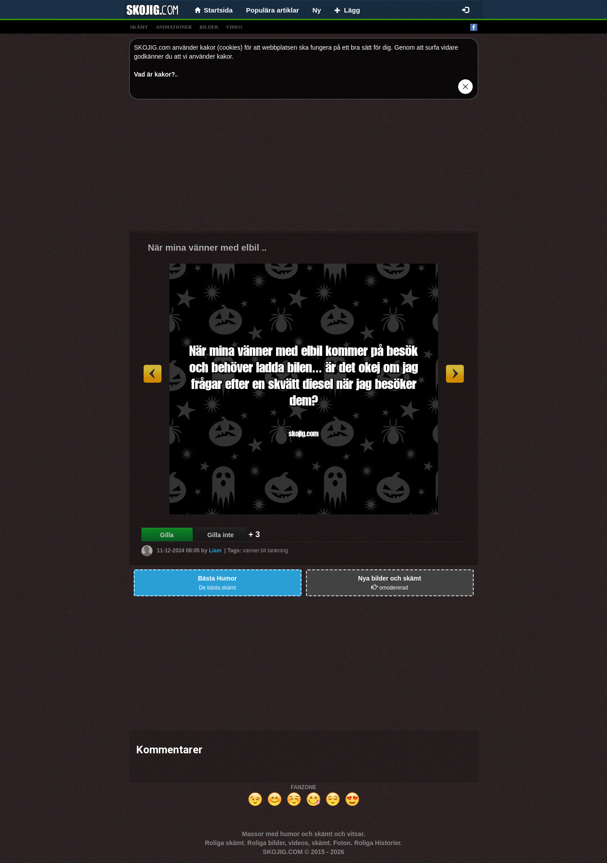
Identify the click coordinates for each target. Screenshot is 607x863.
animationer (174, 27)
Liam (215, 550)
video (234, 27)
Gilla (167, 534)
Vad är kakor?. (155, 74)
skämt (139, 27)
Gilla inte (220, 534)
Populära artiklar (272, 10)
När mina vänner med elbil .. (207, 247)
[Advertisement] (303, 168)
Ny (316, 10)
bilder (209, 27)
